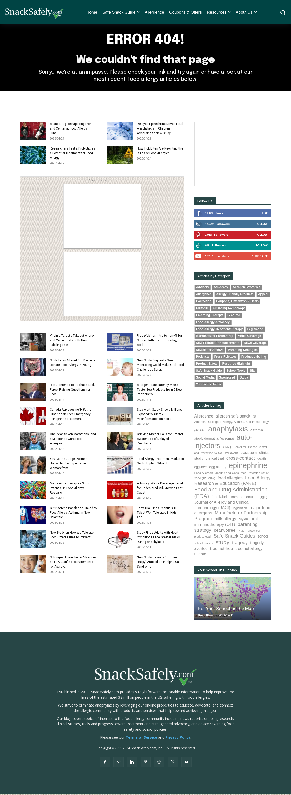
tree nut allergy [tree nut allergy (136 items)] (249, 549)
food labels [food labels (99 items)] (220, 497)
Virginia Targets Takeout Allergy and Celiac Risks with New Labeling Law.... (72, 340)
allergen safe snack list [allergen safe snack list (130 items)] (236, 416)
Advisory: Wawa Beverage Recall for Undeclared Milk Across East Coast (160, 488)
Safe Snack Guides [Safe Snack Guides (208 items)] (234, 536)
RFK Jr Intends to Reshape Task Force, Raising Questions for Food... (72, 390)
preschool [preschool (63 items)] (254, 531)
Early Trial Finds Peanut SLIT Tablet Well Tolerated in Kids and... (157, 513)
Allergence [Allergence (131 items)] (203, 416)
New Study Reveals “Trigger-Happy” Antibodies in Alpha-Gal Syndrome (158, 562)
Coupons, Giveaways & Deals (237, 301)
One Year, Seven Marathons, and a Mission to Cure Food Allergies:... (73, 439)
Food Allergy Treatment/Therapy (219, 329)
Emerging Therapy (209, 315)
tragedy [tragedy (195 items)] (240, 543)
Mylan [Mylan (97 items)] (243, 519)
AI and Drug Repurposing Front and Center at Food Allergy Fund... (71, 129)
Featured (233, 315)
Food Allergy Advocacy (213, 322)
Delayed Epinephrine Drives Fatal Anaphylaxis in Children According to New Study (160, 129)
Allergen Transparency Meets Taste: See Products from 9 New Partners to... (159, 390)
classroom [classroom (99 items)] (249, 453)
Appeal (263, 294)
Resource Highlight (236, 364)
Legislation (255, 329)
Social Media (205, 378)
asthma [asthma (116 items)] (256, 431)
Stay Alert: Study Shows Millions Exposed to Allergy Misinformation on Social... (159, 414)
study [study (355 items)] (222, 543)
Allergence (204, 294)
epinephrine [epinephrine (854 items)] (248, 466)
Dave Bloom (206, 616)
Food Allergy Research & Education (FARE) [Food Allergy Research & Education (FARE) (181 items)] (232, 481)
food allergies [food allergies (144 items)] (230, 478)
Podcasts (203, 357)
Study (244, 378)
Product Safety (207, 364)
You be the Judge (208, 385)
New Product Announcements (217, 343)
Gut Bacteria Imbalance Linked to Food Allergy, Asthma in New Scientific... (73, 513)
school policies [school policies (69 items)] (203, 543)
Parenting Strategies (243, 350)
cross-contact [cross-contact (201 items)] (240, 458)
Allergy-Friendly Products (234, 294)
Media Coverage (249, 336)
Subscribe (260, 257)
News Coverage (255, 343)
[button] (282, 12)
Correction (204, 301)
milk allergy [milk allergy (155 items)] (225, 519)
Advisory (202, 288)
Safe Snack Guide (209, 371)
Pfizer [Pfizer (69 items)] (241, 531)
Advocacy (221, 288)
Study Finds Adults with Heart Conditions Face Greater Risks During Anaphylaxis (158, 537)
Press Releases (225, 357)
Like (265, 213)
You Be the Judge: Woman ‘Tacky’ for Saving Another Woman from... (68, 464)
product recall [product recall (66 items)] (202, 536)
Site (253, 371)
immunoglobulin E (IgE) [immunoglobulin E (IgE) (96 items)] (249, 497)
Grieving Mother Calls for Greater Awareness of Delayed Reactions (160, 439)
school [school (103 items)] (263, 536)
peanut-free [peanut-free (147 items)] (224, 530)
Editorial (202, 308)
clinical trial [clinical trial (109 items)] (215, 459)
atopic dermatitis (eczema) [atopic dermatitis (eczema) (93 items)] (214, 439)
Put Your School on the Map (226, 609)
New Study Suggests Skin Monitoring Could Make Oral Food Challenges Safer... (160, 365)
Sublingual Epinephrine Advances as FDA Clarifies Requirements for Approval (73, 562)
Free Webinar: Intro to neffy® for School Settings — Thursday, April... (159, 340)
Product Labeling (253, 357)
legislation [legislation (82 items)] (240, 508)
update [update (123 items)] (200, 554)
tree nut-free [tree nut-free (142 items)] (221, 548)
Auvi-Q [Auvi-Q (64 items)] (227, 447)
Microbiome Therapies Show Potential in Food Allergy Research (70, 488)
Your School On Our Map (217, 571)
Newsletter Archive (210, 350)
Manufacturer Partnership (214, 336)
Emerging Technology (229, 308)
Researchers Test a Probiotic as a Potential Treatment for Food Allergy (72, 153)
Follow (262, 224)
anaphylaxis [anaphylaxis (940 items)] (228, 429)
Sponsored (227, 378)
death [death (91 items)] (261, 459)
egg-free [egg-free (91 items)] (200, 467)
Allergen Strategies (246, 288)
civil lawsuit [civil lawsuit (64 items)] (231, 453)
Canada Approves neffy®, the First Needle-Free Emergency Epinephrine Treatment (70, 414)
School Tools (235, 371)
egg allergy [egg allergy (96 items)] (217, 467)
